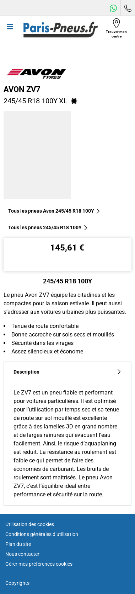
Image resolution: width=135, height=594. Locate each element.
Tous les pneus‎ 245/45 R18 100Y (48, 227)
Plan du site (18, 544)
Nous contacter (22, 554)
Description (68, 372)
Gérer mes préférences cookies (38, 564)
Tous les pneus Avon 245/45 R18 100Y (54, 211)
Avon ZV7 (22, 89)
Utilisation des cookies (29, 524)
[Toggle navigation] (10, 29)
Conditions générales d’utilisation (41, 534)
